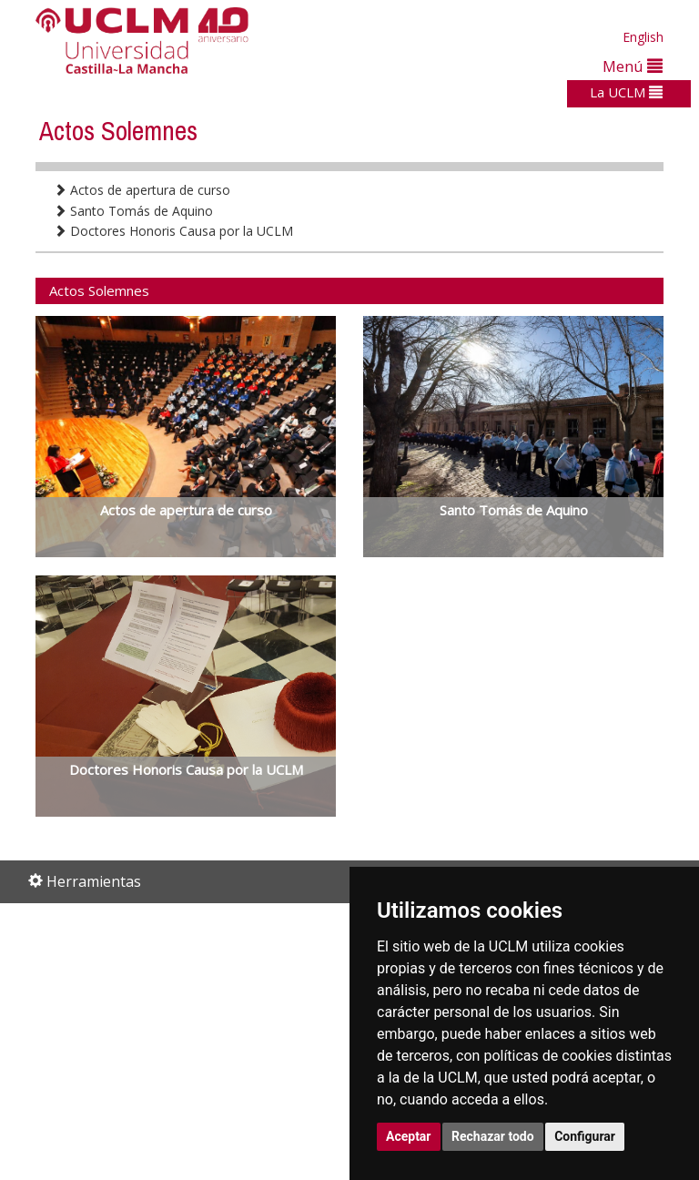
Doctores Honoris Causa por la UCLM (173, 230)
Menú (633, 66)
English (643, 37)
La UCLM (626, 92)
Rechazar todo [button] (492, 1136)
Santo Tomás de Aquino (133, 210)
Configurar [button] (584, 1136)
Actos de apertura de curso (142, 189)
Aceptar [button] (408, 1136)
